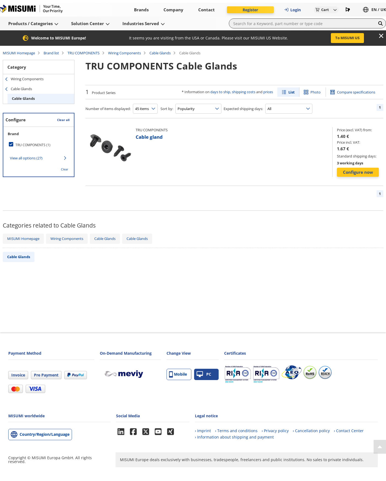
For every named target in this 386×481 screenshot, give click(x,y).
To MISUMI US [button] (347, 37)
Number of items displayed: (108, 108)
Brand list (51, 52)
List (291, 92)
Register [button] (250, 9)
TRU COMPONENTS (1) (32, 145)
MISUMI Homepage (19, 52)
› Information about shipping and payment (234, 437)
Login (292, 9)
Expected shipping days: (243, 108)
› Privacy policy (275, 430)
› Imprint (203, 430)
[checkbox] (39, 145)
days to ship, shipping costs (232, 91)
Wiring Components (124, 52)
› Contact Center (349, 430)
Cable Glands (160, 52)
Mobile (178, 374)
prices (268, 91)
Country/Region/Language (44, 434)
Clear (64, 169)
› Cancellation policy (311, 430)
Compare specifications (356, 92)
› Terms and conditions (236, 430)
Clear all (63, 120)
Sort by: (166, 108)
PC (204, 374)
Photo (315, 92)
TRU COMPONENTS (84, 52)
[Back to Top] (380, 447)
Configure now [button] (358, 172)
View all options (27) (26, 158)
